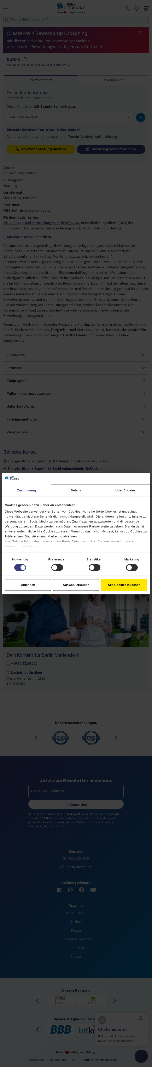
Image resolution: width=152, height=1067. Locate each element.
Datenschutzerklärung (22, 546)
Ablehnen (28, 585)
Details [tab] (76, 490)
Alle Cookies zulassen (124, 585)
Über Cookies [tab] (125, 490)
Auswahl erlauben (76, 585)
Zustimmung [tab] (26, 490)
